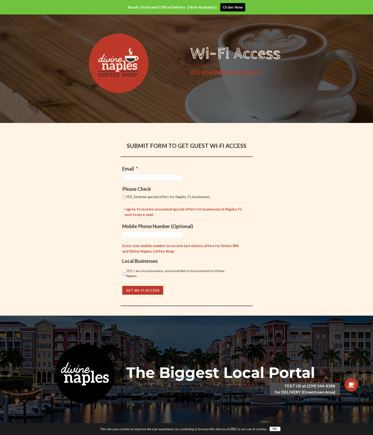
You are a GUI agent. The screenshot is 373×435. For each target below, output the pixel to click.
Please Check (136, 189)
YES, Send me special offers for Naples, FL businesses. (168, 197)
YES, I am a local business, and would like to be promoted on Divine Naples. (175, 273)
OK (275, 428)
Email (130, 168)
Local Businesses (140, 261)
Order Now (233, 7)
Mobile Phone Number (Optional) (157, 226)
